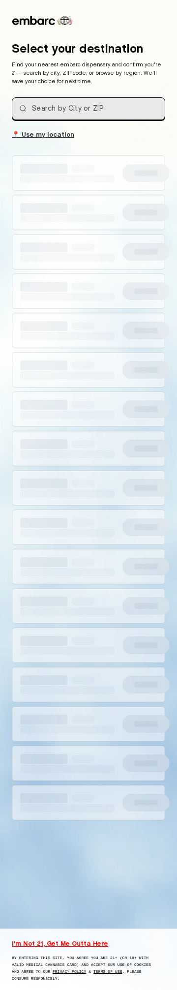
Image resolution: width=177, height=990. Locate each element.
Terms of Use (107, 971)
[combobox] (88, 108)
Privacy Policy (69, 971)
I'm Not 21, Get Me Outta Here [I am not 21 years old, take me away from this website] (60, 943)
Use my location (43, 133)
